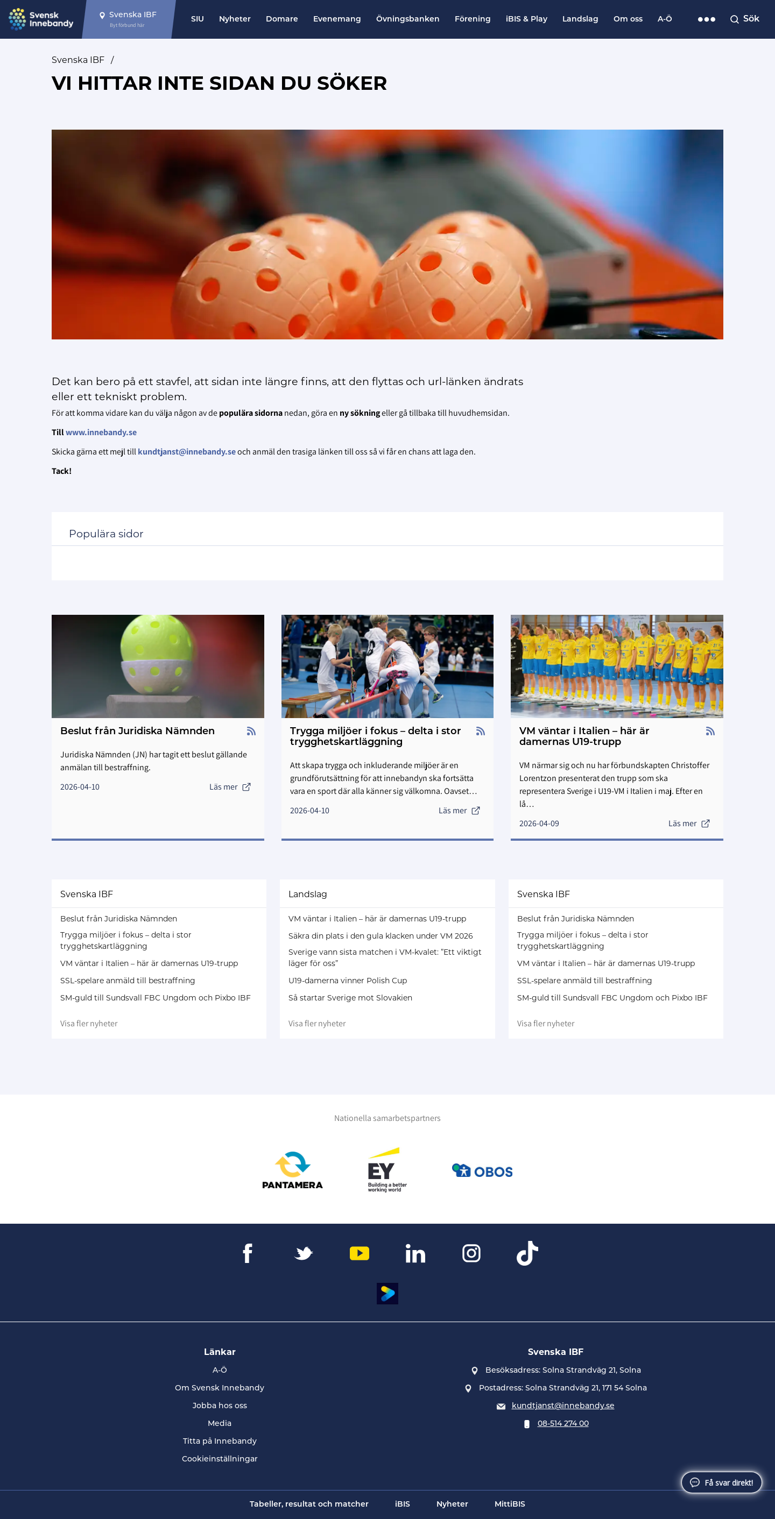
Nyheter (235, 20)
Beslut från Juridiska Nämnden (118, 919)
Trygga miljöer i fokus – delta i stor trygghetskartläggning (126, 940)
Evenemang (337, 20)
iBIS (402, 1505)
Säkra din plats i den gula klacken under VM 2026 (380, 936)
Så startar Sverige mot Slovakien (350, 998)
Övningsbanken (408, 20)
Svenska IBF (78, 60)
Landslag (580, 20)
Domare (282, 20)
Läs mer (230, 786)
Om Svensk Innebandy (219, 1389)
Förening (473, 20)
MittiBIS (510, 1505)
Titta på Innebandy (220, 1442)
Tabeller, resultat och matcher (309, 1505)
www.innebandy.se (101, 432)
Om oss (628, 20)
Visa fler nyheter (88, 1023)
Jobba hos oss (220, 1406)
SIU (197, 20)
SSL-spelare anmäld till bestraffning (127, 980)
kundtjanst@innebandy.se (563, 1406)
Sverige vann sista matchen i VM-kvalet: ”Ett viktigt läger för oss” (385, 957)
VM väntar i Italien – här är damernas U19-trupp (149, 963)
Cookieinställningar (220, 1460)
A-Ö (665, 20)
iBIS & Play (526, 20)
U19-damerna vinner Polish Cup (347, 980)
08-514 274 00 (563, 1424)
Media (219, 1424)
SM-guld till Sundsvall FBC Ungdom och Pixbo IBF (155, 998)
